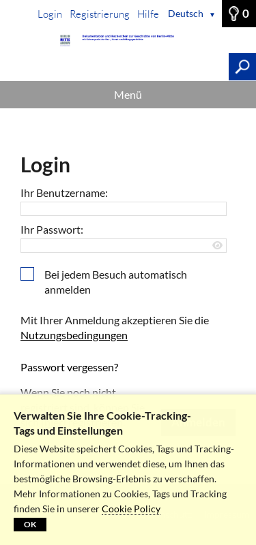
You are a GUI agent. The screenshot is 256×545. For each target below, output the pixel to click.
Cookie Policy (131, 508)
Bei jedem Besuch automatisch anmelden (115, 282)
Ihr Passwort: (51, 229)
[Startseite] (128, 40)
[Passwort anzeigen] (218, 245)
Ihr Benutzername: (64, 192)
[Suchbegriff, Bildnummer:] (114, 66)
